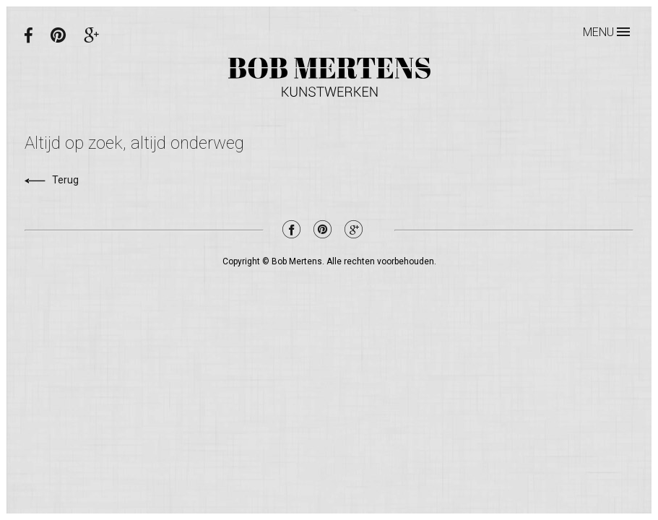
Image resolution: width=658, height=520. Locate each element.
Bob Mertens (329, 77)
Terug (52, 180)
